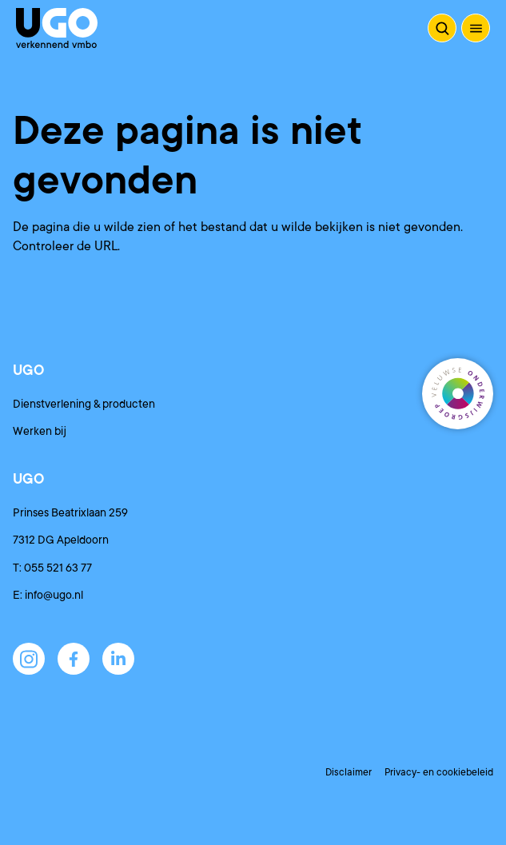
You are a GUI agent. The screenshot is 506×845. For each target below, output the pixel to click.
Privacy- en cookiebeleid (438, 772)
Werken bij (39, 430)
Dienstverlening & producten (84, 403)
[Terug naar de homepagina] (57, 28)
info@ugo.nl (54, 594)
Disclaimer (348, 772)
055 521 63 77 (58, 567)
